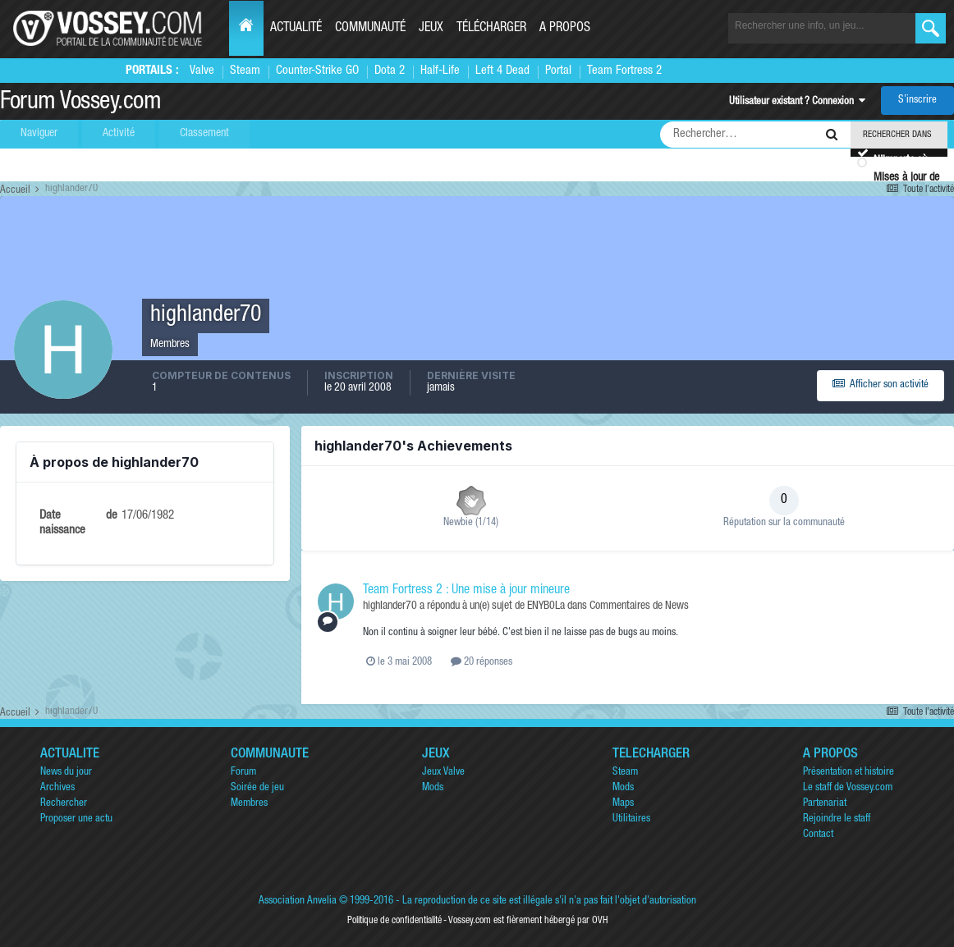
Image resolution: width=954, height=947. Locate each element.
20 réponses (481, 662)
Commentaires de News (639, 606)
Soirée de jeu (257, 788)
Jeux (431, 28)
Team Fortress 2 (624, 71)
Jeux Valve (443, 772)
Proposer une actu (76, 819)
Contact (818, 835)
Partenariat (824, 803)
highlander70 (390, 606)
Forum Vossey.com (80, 103)
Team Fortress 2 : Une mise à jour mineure (466, 590)
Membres (249, 803)
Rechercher (63, 803)
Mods (432, 788)
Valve (202, 71)
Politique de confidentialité (394, 921)
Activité (119, 134)
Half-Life (440, 71)
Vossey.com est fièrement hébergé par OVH (528, 921)
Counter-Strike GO (317, 71)
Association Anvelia (298, 901)
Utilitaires (631, 819)
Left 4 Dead (502, 71)
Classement (204, 134)
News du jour (66, 772)
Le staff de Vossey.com (847, 788)
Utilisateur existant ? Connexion (797, 102)
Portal (558, 71)
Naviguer (39, 134)
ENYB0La (546, 606)
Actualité (296, 28)
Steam (245, 71)
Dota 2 (389, 71)
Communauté (370, 28)
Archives (57, 788)
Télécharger (491, 28)
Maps (623, 803)
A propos (564, 28)
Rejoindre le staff (836, 819)
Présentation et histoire (848, 772)
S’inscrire (917, 100)
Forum (243, 772)
